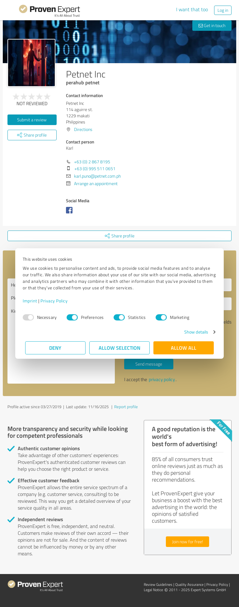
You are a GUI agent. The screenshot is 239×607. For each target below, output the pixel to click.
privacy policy (162, 379)
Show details (194, 332)
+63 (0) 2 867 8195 (92, 162)
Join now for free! (187, 541)
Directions (83, 129)
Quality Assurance (189, 584)
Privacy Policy (56, 301)
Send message (148, 364)
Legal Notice (153, 589)
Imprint (32, 301)
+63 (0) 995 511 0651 (94, 168)
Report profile (126, 406)
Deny (55, 347)
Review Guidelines (158, 584)
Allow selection (119, 347)
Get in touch (212, 25)
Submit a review (32, 120)
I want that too (192, 9)
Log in (223, 10)
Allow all (183, 347)
